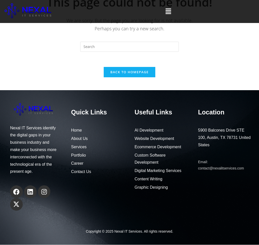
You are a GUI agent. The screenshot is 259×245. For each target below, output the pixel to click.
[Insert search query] (129, 47)
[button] (168, 11)
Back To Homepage (129, 72)
